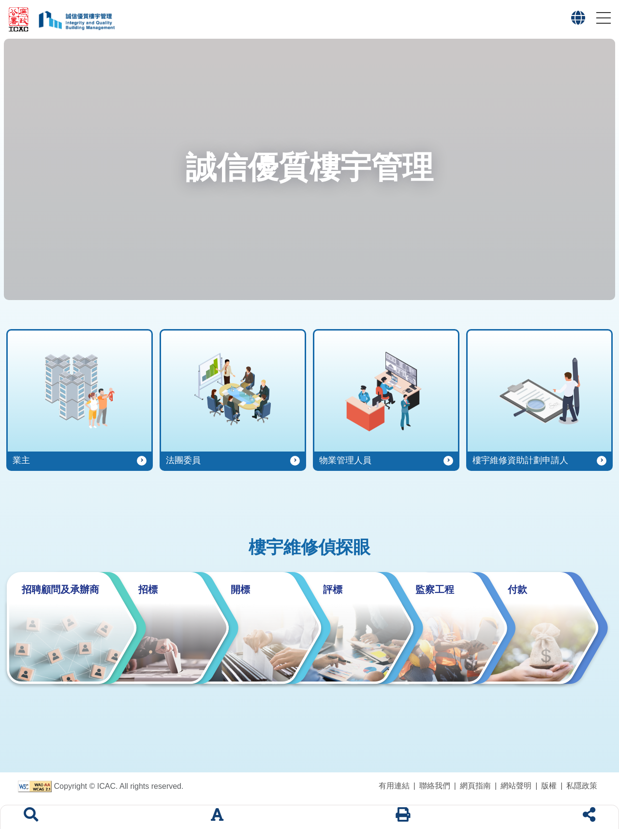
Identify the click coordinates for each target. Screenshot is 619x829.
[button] (603, 18)
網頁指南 (475, 786)
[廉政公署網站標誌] (19, 19)
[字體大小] (217, 817)
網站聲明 (516, 786)
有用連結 (394, 786)
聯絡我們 (434, 786)
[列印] (403, 817)
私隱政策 (581, 786)
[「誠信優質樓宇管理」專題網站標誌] (74, 19)
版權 (549, 786)
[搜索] (31, 817)
